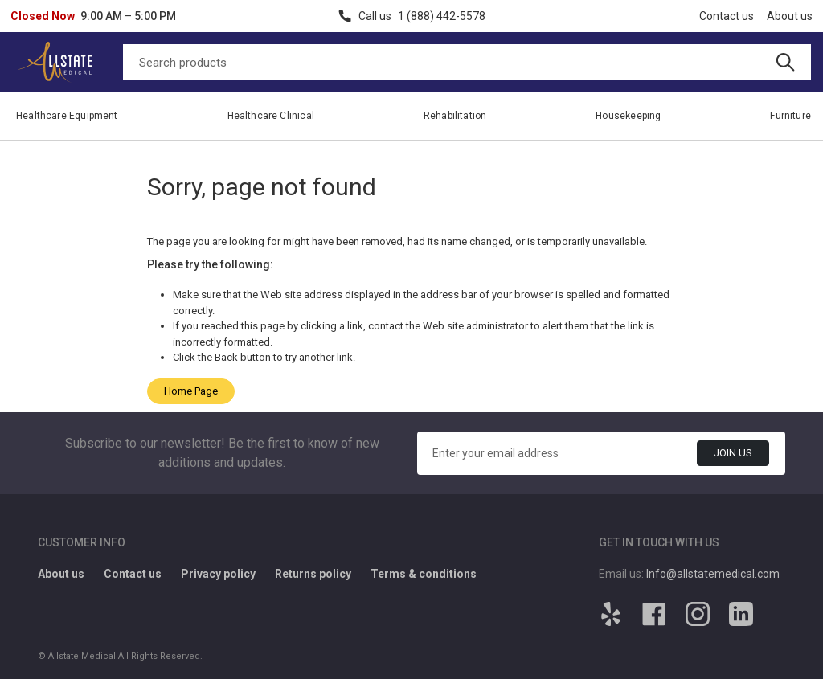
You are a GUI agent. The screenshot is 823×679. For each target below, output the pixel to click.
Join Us (733, 453)
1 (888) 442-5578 (441, 16)
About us (790, 16)
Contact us (726, 16)
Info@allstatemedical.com (713, 573)
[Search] (467, 62)
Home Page (191, 391)
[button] (93, 16)
